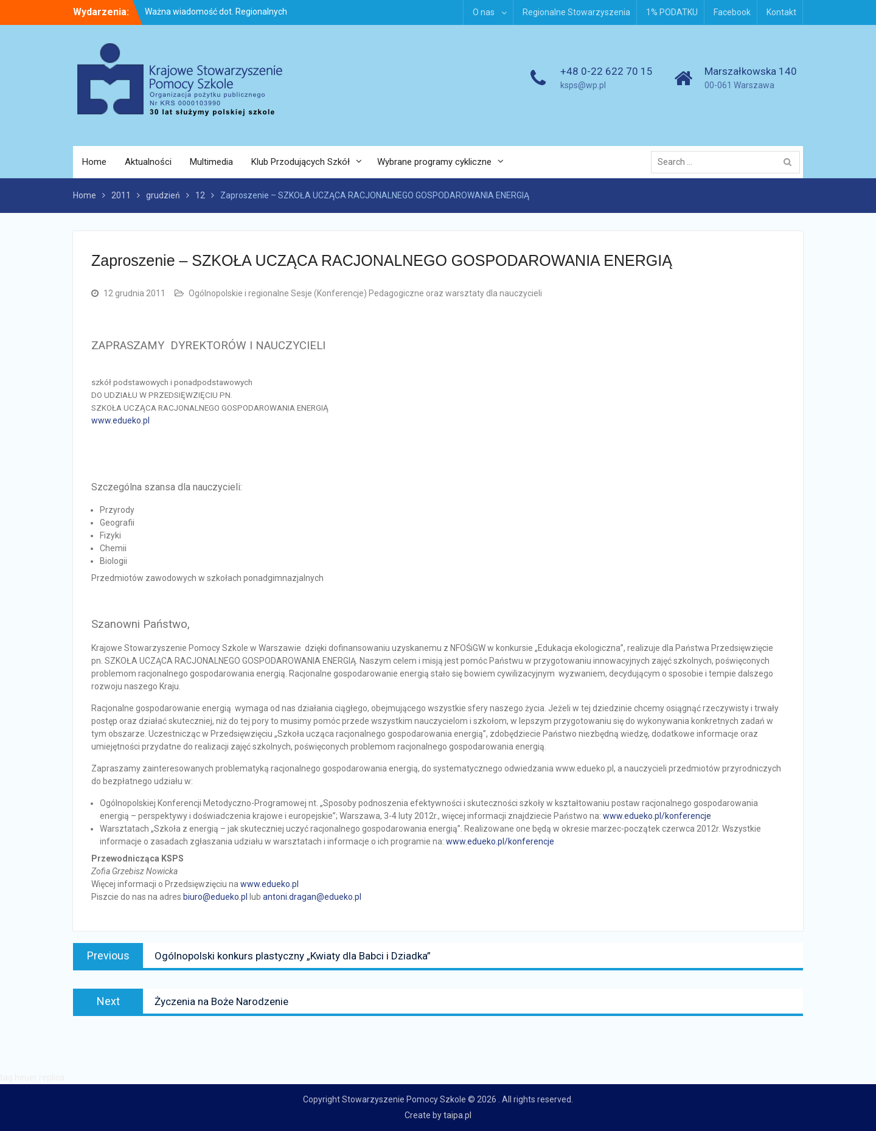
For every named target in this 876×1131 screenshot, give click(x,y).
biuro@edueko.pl (215, 897)
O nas (484, 12)
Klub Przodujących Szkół (300, 161)
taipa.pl (457, 1115)
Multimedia (211, 161)
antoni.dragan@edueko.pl (312, 897)
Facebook (732, 12)
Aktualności (148, 161)
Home (94, 161)
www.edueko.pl (120, 420)
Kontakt (781, 12)
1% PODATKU (672, 12)
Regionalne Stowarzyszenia (576, 12)
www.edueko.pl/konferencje (657, 816)
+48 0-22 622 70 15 (606, 71)
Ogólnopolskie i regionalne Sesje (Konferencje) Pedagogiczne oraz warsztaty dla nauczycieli (365, 293)
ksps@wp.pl (583, 85)
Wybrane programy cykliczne (434, 161)
